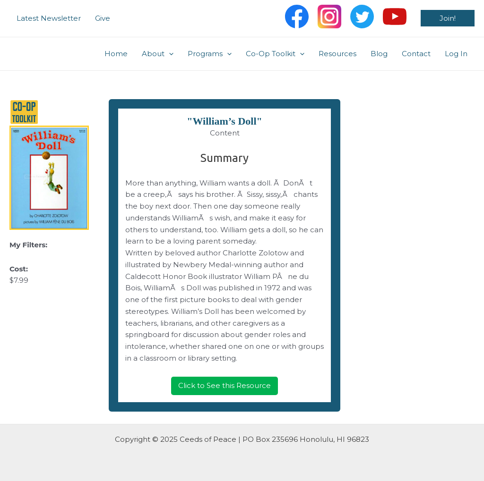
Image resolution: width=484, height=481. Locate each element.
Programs (210, 53)
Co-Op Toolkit (275, 53)
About (157, 53)
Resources (337, 53)
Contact (416, 53)
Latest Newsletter (49, 18)
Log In (456, 53)
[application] (168, 53)
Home (116, 53)
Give (102, 18)
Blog (379, 53)
